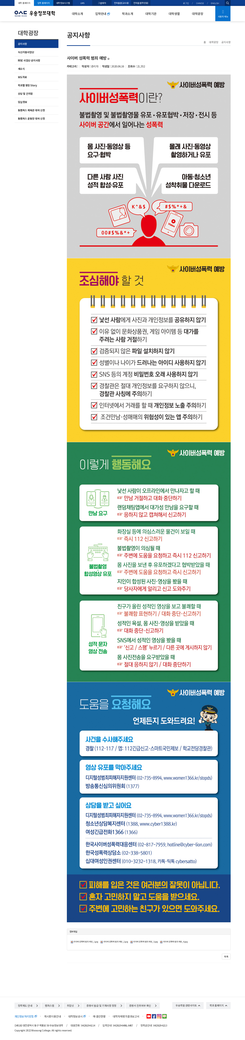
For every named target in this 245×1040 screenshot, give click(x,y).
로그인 (186, 3)
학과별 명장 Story (27, 85)
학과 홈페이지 (217, 1005)
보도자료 (22, 77)
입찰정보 (22, 102)
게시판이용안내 (52, 1016)
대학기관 (151, 13)
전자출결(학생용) (140, 3)
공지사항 (22, 44)
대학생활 (174, 13)
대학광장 (197, 13)
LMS (83, 3)
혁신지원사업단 (26, 52)
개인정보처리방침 (26, 1016)
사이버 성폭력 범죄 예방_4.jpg (175, 941)
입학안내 (102, 13)
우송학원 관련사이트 (186, 1005)
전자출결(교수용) (121, 3)
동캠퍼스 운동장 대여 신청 (31, 118)
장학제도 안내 (28, 1005)
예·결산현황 (99, 1016)
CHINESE (200, 3)
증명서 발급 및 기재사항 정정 (104, 1005)
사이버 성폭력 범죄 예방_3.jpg (145, 941)
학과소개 (127, 13)
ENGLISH (215, 3)
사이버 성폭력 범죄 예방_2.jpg (115, 941)
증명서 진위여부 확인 (142, 1005)
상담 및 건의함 (25, 93)
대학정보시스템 (63, 3)
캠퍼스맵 (52, 1005)
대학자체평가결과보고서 (126, 1016)
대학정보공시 (77, 1016)
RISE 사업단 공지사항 (29, 60)
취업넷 (73, 1005)
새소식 (21, 68)
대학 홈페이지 (24, 3)
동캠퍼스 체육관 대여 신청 (31, 110)
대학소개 (77, 13)
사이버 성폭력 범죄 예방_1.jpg (85, 941)
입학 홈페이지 (43, 3)
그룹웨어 (102, 3)
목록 (226, 956)
